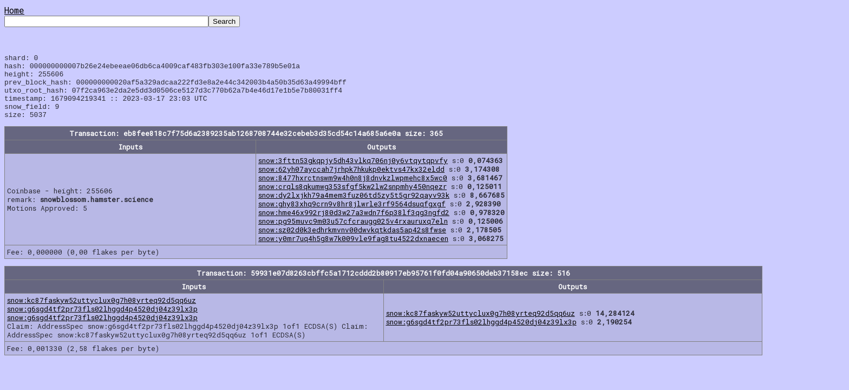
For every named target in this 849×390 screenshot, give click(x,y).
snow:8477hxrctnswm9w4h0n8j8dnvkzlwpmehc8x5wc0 (352, 190)
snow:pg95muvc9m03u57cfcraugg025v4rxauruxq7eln (353, 234)
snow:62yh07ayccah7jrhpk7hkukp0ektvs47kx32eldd (351, 182)
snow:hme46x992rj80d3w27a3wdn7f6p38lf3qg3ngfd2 (353, 225)
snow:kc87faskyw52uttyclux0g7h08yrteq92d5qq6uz (101, 313)
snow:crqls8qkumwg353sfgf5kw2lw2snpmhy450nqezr (352, 199)
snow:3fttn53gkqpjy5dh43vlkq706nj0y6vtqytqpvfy (353, 173)
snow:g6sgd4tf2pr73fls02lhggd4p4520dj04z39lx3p (102, 321)
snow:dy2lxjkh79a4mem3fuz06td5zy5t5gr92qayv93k (353, 208)
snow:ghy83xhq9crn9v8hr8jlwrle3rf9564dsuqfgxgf (352, 216)
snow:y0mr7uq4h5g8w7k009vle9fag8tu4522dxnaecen (353, 251)
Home (14, 10)
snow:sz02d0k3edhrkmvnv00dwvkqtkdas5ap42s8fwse (352, 242)
